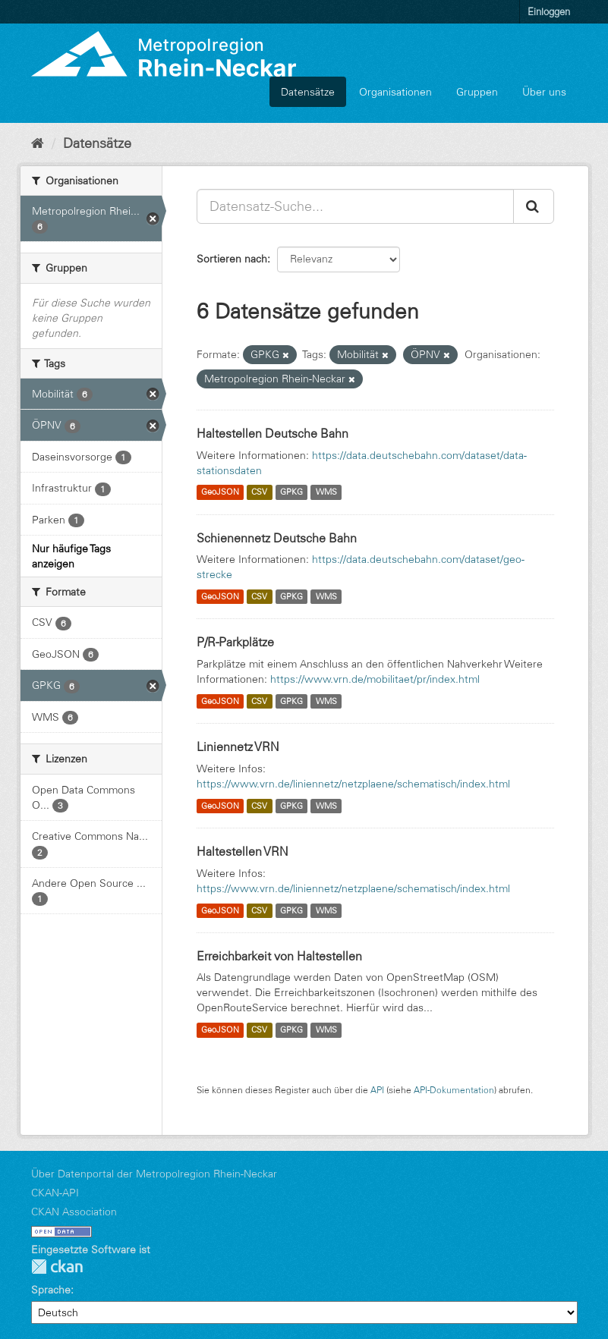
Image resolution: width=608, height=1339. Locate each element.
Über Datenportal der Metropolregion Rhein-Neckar (154, 1173)
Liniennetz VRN (238, 746)
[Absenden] (533, 206)
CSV (259, 492)
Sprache (51, 1290)
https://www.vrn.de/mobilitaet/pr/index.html (375, 679)
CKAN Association (74, 1211)
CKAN (57, 1267)
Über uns (544, 92)
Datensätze (308, 92)
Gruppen (477, 92)
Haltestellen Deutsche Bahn (272, 433)
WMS (326, 492)
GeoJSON (220, 492)
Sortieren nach (232, 259)
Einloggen (549, 11)
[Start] (37, 143)
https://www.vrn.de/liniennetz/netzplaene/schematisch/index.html (353, 784)
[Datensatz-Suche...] (355, 206)
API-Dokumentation (454, 1089)
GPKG (291, 492)
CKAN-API (55, 1192)
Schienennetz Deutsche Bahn (277, 537)
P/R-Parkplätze (235, 641)
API (377, 1089)
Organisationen (395, 92)
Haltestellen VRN (242, 851)
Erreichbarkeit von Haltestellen (279, 955)
